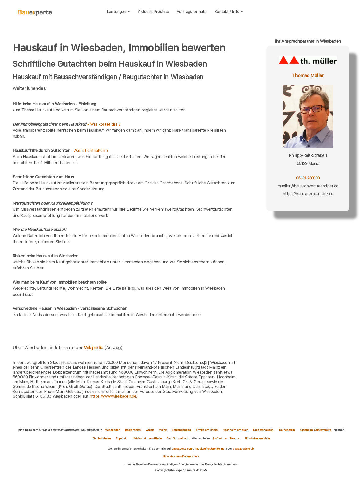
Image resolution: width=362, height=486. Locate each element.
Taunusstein (287, 430)
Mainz (162, 430)
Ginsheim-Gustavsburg (315, 430)
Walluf (150, 430)
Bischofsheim (101, 438)
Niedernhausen (263, 430)
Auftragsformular (192, 11)
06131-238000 (308, 178)
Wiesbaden (112, 430)
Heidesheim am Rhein (147, 438)
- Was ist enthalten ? (60, 150)
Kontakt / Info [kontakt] (229, 11)
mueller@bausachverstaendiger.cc (307, 186)
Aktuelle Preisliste (153, 11)
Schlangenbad (181, 430)
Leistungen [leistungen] (119, 11)
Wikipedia (94, 347)
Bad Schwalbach (178, 438)
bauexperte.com (182, 448)
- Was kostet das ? (67, 124)
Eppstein (121, 438)
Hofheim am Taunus (226, 438)
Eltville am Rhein (206, 430)
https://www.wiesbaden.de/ (113, 396)
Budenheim (132, 430)
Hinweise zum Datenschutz (181, 456)
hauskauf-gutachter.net (209, 448)
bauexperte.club (243, 448)
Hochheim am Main (235, 430)
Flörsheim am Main (257, 438)
